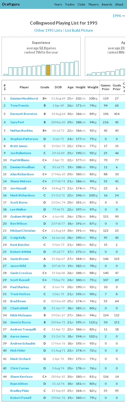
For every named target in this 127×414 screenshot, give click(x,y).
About (119, 4)
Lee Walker (18, 209)
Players (94, 4)
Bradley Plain (19, 391)
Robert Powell (20, 398)
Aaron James (19, 336)
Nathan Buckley (21, 130)
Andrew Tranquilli (23, 329)
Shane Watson (20, 181)
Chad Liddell (19, 308)
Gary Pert (17, 122)
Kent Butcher (20, 245)
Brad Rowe (18, 301)
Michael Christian (22, 230)
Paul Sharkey (19, 287)
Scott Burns (18, 202)
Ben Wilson (18, 223)
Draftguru (11, 4)
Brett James (18, 146)
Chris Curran (19, 368)
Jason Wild (18, 266)
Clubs (81, 4)
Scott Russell (19, 280)
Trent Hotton (20, 294)
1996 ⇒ (119, 15)
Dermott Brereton (23, 114)
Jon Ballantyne (20, 153)
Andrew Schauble (22, 343)
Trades (70, 4)
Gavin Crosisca (21, 273)
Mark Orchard (20, 359)
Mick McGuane (21, 315)
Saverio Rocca (20, 322)
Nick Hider (17, 350)
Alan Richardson (22, 174)
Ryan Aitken (19, 384)
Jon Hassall (18, 188)
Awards (107, 4)
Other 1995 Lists (48, 30)
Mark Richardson (22, 195)
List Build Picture (79, 30)
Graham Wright (21, 216)
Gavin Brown (19, 259)
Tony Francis (19, 105)
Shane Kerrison (21, 376)
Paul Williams (19, 160)
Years (58, 4)
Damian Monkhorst (24, 98)
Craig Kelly (18, 238)
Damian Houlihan (22, 167)
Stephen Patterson (24, 139)
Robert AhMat (20, 252)
